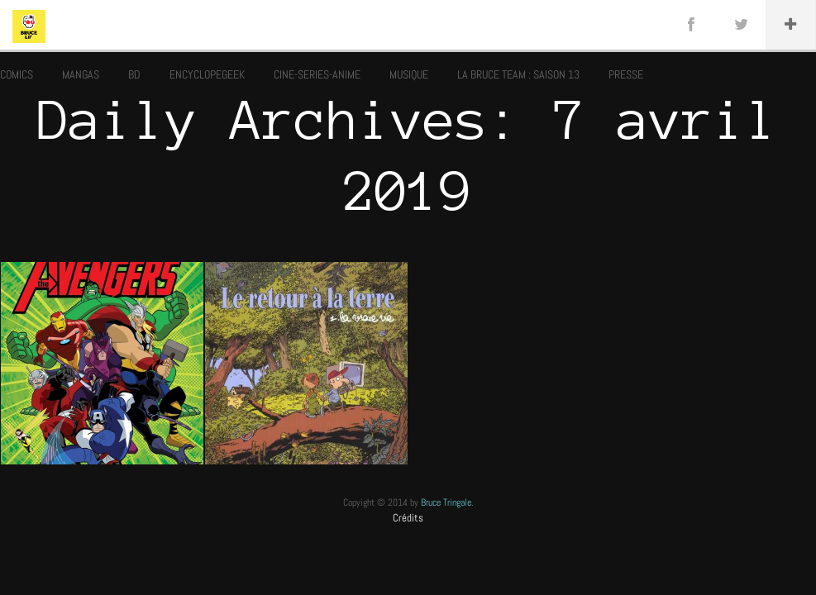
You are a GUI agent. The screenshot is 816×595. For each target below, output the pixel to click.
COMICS (16, 74)
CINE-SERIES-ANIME (317, 74)
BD (134, 74)
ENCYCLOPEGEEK (207, 74)
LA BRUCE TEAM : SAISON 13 (518, 74)
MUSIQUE (408, 74)
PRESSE (625, 74)
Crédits (408, 518)
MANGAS (80, 74)
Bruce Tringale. (447, 502)
